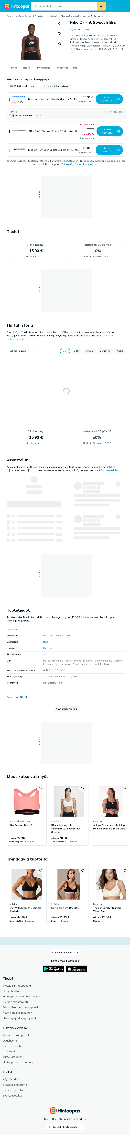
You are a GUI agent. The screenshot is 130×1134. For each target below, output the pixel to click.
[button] (59, 23)
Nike (45, 641)
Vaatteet (52, 16)
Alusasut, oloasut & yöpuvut (75, 16)
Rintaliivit (98, 16)
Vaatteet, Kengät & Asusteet (29, 16)
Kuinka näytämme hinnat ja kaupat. (81, 164)
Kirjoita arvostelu (79, 29)
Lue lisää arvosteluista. (107, 470)
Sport (46, 654)
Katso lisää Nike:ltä (17, 696)
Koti (9, 16)
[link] (27, 814)
